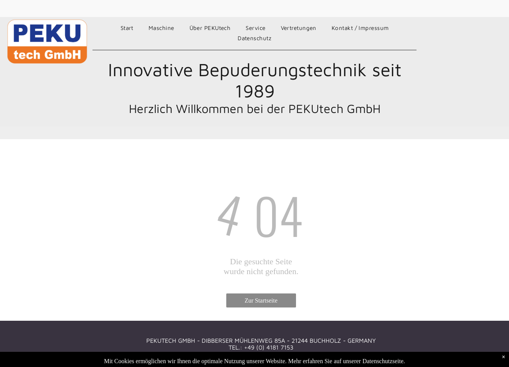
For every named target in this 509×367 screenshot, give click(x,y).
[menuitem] (127, 28)
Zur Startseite (260, 300)
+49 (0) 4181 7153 (268, 347)
